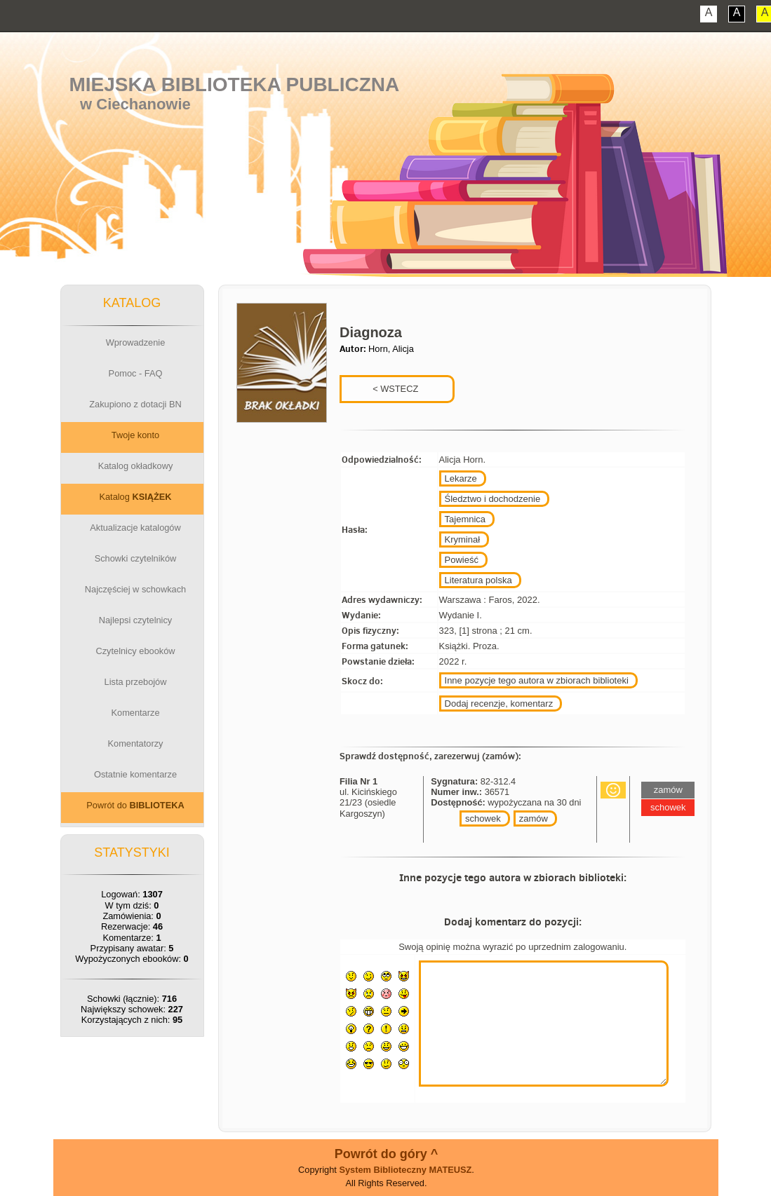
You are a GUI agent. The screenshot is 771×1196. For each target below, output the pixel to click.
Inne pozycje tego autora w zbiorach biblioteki (537, 680)
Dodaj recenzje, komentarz (499, 703)
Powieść (461, 560)
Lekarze (461, 478)
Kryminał (463, 539)
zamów (533, 818)
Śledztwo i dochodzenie (493, 499)
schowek (483, 818)
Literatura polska (478, 580)
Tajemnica (465, 519)
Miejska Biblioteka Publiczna (234, 84)
